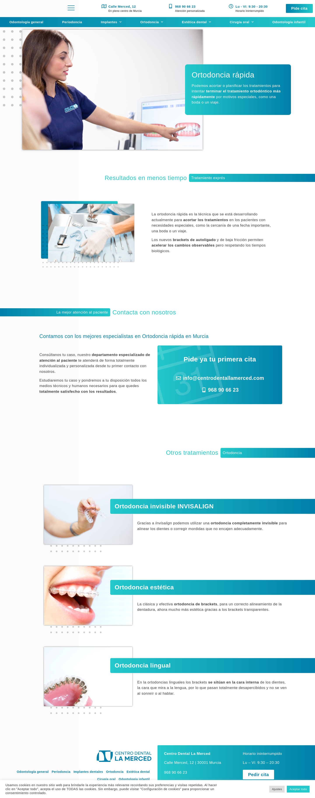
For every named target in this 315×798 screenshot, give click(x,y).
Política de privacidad (105, 779)
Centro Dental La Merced (187, 742)
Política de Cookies (136, 779)
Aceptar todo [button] (298, 789)
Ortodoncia (151, 22)
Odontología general (26, 22)
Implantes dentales (88, 760)
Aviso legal (80, 779)
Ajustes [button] (277, 789)
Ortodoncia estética (144, 581)
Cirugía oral (242, 22)
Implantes (111, 22)
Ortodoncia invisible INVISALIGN (164, 504)
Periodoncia (72, 22)
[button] (299, 8)
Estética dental (196, 22)
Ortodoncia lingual (143, 655)
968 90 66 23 (185, 6)
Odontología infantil (289, 22)
